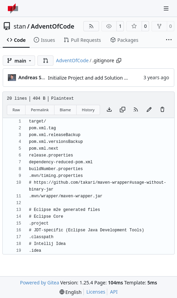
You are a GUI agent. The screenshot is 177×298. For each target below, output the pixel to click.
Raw (16, 109)
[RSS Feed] (91, 26)
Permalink (40, 109)
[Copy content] (122, 110)
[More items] (168, 40)
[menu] (71, 292)
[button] (45, 60)
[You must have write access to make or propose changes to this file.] (162, 110)
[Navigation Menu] (167, 8)
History (88, 109)
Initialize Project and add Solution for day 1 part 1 (103, 77)
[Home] (12, 8)
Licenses (96, 291)
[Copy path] (118, 60)
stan (20, 26)
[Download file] (109, 110)
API (113, 291)
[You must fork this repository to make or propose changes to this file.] (149, 110)
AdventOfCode (53, 26)
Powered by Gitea (39, 282)
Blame (65, 109)
